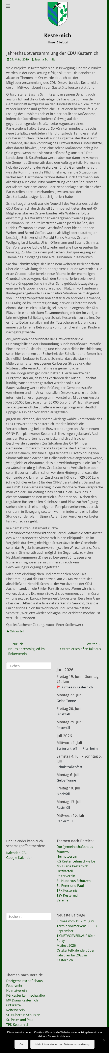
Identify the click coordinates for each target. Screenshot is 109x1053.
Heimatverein (67, 856)
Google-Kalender (19, 857)
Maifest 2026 (66, 945)
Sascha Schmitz (44, 59)
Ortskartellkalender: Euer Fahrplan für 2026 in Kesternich (76, 955)
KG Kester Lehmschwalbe (76, 861)
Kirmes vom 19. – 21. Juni (75, 921)
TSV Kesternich (68, 895)
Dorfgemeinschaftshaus (75, 846)
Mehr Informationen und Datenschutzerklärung (62, 1044)
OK (21, 1044)
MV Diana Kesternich (72, 866)
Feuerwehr (65, 851)
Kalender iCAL (16, 853)
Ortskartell (17, 631)
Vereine (62, 900)
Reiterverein (66, 876)
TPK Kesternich (68, 890)
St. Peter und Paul (70, 885)
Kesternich (57, 35)
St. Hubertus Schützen (74, 881)
